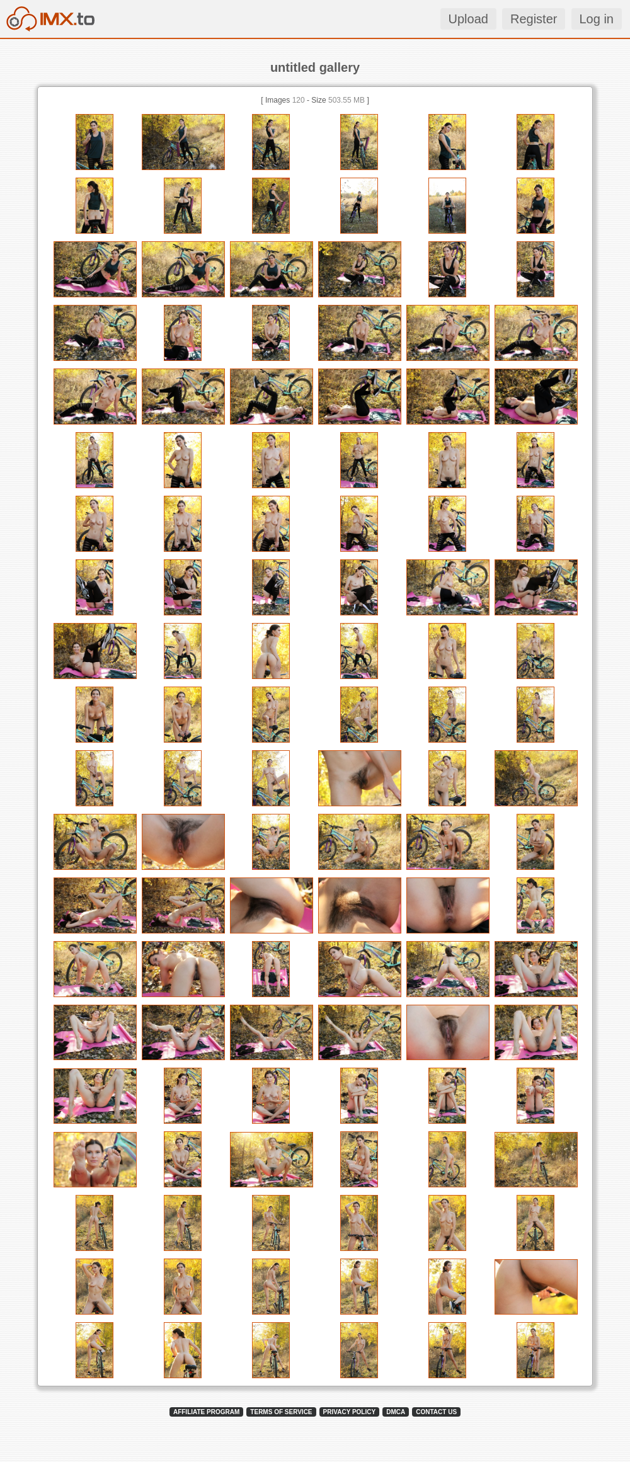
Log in (597, 19)
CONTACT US (436, 1411)
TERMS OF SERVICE (281, 1411)
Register (533, 19)
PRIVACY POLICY (349, 1411)
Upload (468, 19)
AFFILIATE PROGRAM (206, 1411)
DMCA (395, 1411)
